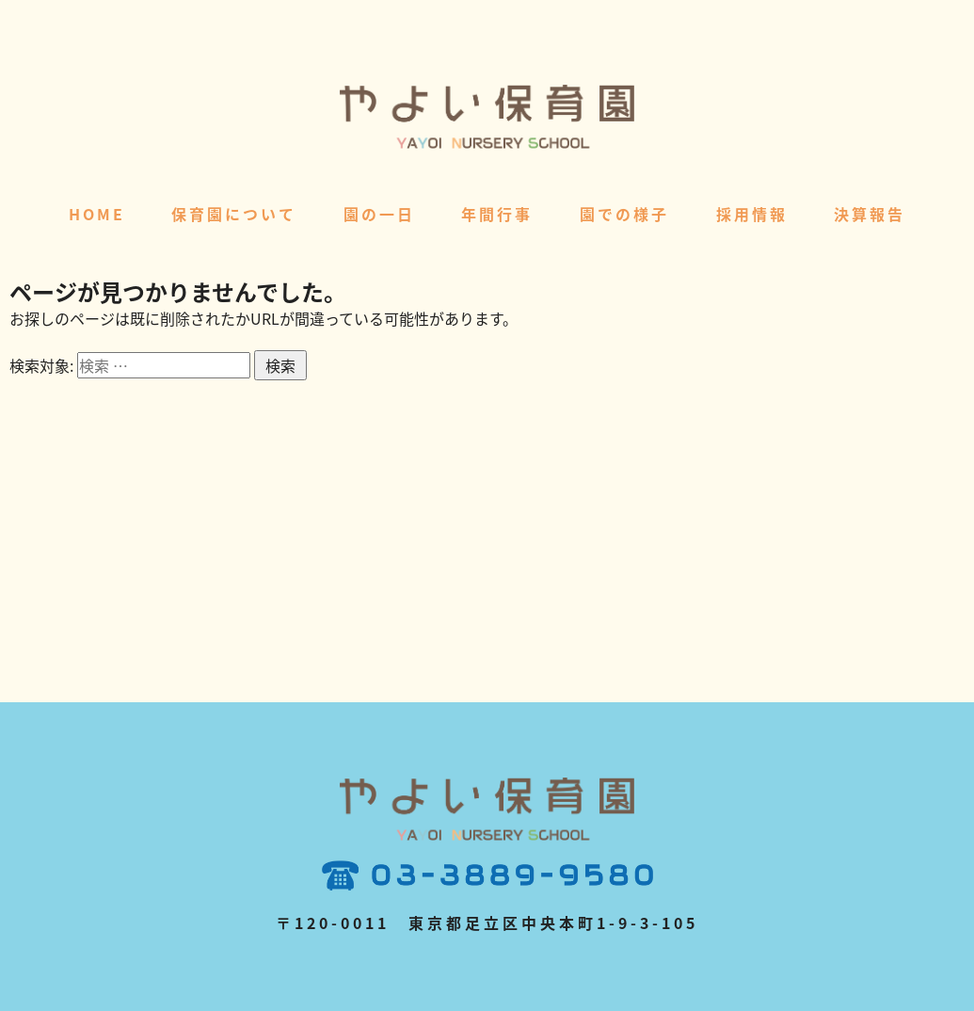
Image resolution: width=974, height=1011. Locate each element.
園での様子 (624, 213)
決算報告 (869, 213)
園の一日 (379, 213)
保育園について (233, 213)
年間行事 (497, 213)
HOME (97, 213)
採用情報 (752, 213)
